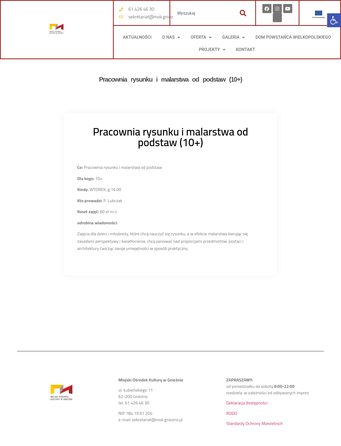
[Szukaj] (243, 13)
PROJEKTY (212, 49)
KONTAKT (245, 49)
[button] (334, 20)
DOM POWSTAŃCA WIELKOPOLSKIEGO (293, 37)
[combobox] (202, 13)
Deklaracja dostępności (246, 403)
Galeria (233, 37)
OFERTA (201, 37)
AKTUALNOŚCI (137, 37)
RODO (231, 413)
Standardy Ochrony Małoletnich (254, 423)
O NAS (171, 37)
